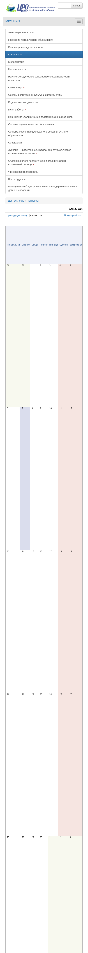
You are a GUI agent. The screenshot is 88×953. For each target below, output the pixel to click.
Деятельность (16, 200)
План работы (16, 109)
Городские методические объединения (30, 39)
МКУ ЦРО (12, 21)
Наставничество (17, 69)
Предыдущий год (72, 215)
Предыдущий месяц (17, 215)
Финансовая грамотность (23, 171)
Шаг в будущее (17, 179)
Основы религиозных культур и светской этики (35, 94)
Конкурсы (13, 54)
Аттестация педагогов (21, 32)
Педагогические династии (23, 102)
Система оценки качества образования (31, 124)
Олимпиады (15, 87)
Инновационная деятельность (25, 47)
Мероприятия (16, 61)
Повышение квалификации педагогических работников (40, 116)
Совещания (15, 142)
